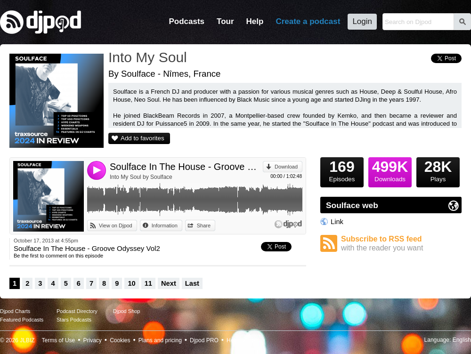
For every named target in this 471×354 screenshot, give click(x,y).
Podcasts (186, 21)
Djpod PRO (204, 340)
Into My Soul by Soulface (141, 177)
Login (362, 21)
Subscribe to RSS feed (401, 243)
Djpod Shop (126, 311)
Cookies (120, 340)
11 (148, 283)
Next (168, 283)
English (462, 340)
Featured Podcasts (21, 319)
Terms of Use (58, 340)
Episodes (342, 170)
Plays (438, 170)
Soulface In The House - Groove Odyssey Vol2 (186, 166)
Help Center (242, 340)
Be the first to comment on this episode (58, 255)
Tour (225, 21)
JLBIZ (27, 340)
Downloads (390, 170)
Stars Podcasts (74, 319)
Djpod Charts (15, 311)
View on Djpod (115, 225)
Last (192, 283)
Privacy (92, 340)
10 (131, 283)
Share (204, 225)
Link (337, 221)
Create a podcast (308, 21)
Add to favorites (142, 138)
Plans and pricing (160, 340)
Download (286, 166)
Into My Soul (147, 57)
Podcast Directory (77, 311)
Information (165, 225)
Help (255, 21)
